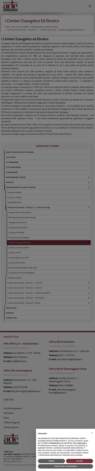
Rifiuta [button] (51, 461)
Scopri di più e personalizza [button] (65, 466)
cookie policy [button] (82, 443)
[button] (92, 433)
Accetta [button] (79, 461)
